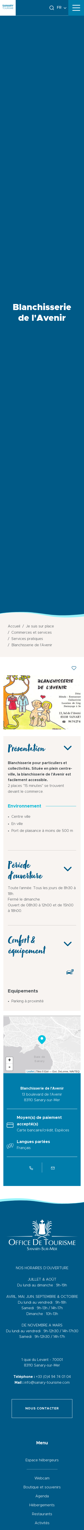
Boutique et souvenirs (42, 1487)
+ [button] (9, 1060)
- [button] (9, 1067)
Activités (42, 1523)
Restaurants (42, 1514)
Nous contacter (42, 1408)
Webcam (42, 1478)
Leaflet (30, 1071)
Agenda (42, 1496)
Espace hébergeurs (42, 1460)
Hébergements (42, 1505)
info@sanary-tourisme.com (47, 1382)
